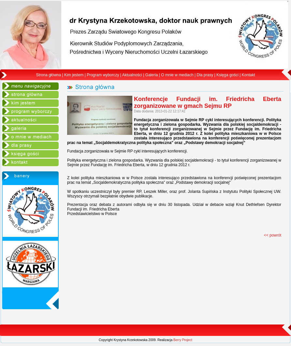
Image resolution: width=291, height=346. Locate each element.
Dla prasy (204, 75)
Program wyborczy (103, 75)
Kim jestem (73, 75)
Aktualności (132, 75)
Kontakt (248, 75)
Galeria (151, 75)
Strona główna (48, 75)
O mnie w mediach (177, 75)
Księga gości (227, 75)
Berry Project (182, 340)
